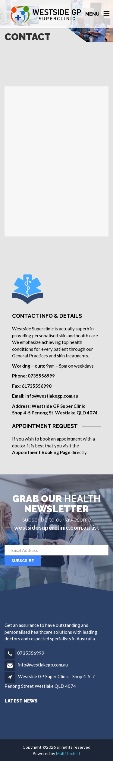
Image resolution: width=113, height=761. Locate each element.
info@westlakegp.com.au (42, 664)
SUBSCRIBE (22, 560)
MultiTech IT (68, 753)
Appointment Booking (35, 452)
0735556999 (30, 653)
